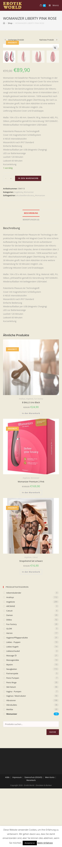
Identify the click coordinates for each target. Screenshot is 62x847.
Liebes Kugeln (12, 698)
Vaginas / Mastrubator (16, 748)
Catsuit (35, 609)
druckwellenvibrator (25, 247)
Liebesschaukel (13, 703)
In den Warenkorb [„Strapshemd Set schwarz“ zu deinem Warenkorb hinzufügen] (31, 623)
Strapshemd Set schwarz (31, 612)
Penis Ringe (11, 734)
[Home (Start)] (4, 23)
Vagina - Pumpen (13, 743)
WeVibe (9, 761)
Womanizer (29, 244)
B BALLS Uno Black (31, 454)
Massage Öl (11, 707)
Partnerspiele (12, 725)
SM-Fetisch (11, 739)
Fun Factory (38, 450)
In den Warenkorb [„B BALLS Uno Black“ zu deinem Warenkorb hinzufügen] (31, 465)
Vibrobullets (11, 756)
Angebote (18, 244)
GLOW (9, 680)
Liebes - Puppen (13, 694)
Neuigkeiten (11, 721)
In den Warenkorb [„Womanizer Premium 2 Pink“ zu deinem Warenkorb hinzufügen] (31, 544)
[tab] (31, 265)
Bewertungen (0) (31, 271)
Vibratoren (11, 752)
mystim (9, 716)
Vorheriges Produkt (16, 40)
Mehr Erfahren (45, 842)
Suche (52, 784)
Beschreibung (31, 265)
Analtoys (22, 450)
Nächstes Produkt (46, 40)
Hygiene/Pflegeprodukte (17, 689)
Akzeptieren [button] (29, 843)
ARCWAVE (10, 658)
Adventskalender (13, 644)
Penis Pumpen (12, 730)
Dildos (9, 671)
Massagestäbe (12, 712)
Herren (9, 685)
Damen (9, 667)
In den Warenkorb (28, 230)
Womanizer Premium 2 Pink (31, 533)
